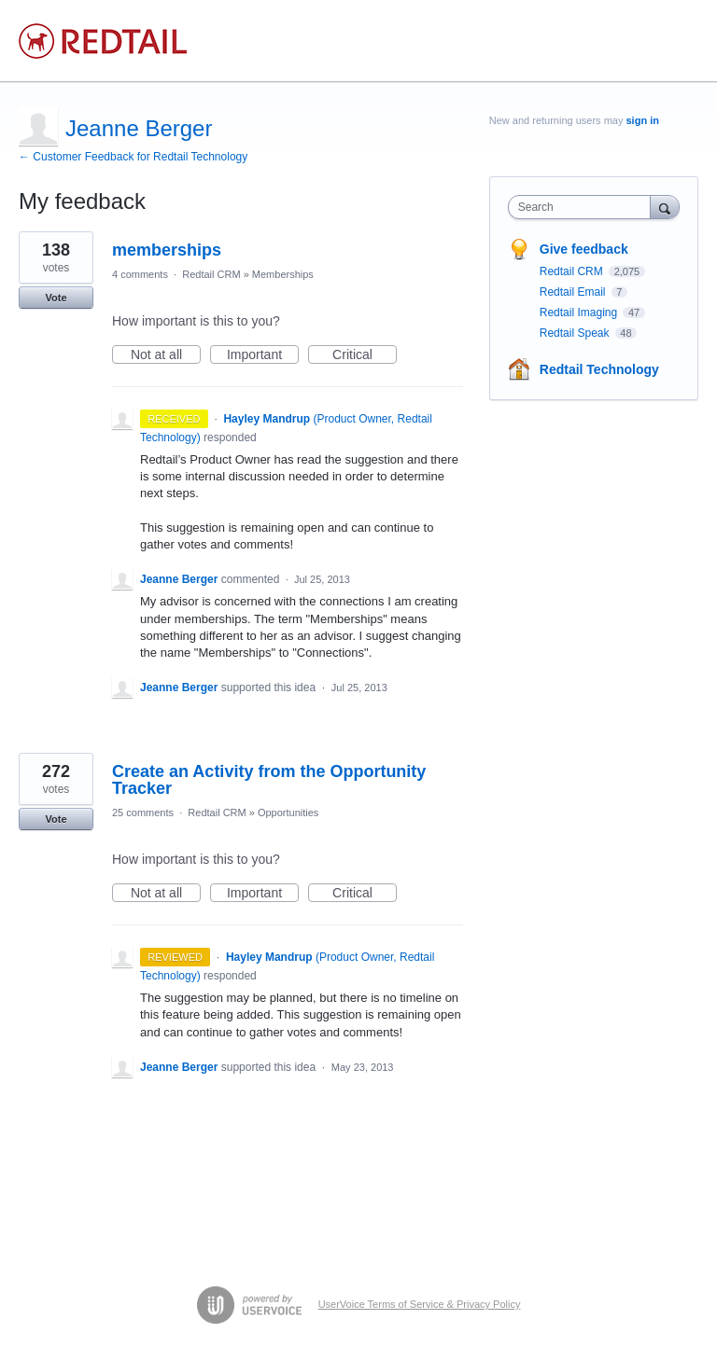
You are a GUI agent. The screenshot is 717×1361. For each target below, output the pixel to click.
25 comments (143, 812)
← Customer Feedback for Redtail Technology (133, 156)
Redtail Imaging (580, 312)
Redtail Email (574, 292)
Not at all (166, 355)
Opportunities (288, 812)
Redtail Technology (599, 369)
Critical (364, 355)
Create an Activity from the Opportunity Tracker (269, 780)
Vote (55, 297)
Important (263, 355)
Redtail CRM (211, 274)
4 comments (140, 274)
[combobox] (583, 207)
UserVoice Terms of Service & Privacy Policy (419, 1304)
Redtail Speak (576, 333)
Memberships (283, 274)
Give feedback (584, 249)
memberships (166, 250)
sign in (642, 120)
